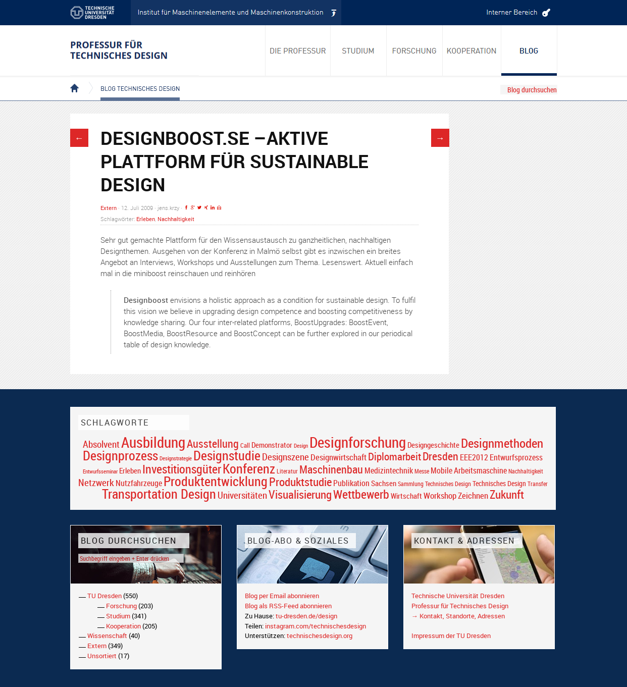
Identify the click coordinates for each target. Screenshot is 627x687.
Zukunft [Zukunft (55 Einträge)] (507, 494)
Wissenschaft (107, 635)
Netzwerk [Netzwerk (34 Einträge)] (96, 482)
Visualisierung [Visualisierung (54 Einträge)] (300, 494)
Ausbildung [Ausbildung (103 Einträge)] (153, 442)
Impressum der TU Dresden (451, 635)
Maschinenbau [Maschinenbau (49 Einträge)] (331, 469)
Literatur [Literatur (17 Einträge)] (287, 471)
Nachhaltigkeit (176, 219)
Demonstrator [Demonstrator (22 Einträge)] (271, 445)
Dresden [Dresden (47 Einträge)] (440, 456)
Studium (118, 615)
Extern (108, 208)
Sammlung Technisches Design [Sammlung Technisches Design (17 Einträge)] (434, 484)
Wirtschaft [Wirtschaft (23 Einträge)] (406, 496)
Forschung (121, 605)
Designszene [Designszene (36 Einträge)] (285, 456)
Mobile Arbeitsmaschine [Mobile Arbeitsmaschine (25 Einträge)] (469, 470)
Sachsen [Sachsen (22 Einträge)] (383, 483)
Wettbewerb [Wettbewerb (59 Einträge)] (361, 494)
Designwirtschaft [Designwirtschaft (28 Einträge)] (338, 457)
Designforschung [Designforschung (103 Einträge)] (357, 442)
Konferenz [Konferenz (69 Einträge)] (249, 468)
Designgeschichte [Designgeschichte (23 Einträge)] (433, 445)
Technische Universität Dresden (457, 595)
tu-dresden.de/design (306, 615)
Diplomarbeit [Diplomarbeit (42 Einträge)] (394, 456)
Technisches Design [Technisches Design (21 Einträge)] (499, 483)
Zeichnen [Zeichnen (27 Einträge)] (473, 495)
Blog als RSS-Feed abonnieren (288, 605)
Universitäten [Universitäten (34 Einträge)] (242, 495)
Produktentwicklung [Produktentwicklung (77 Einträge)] (216, 481)
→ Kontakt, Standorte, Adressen (458, 615)
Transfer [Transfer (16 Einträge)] (538, 484)
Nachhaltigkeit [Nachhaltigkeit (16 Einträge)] (525, 471)
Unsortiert (102, 655)
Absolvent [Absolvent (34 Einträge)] (101, 444)
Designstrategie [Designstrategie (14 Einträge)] (176, 458)
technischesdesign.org (319, 635)
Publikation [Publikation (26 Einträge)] (351, 483)
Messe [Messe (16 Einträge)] (421, 471)
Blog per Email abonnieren (282, 595)
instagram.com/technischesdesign (315, 625)
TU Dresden (104, 595)
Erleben (145, 219)
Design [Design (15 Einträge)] (301, 445)
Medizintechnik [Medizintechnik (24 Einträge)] (388, 470)
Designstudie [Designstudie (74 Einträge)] (226, 455)
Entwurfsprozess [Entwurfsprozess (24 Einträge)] (516, 457)
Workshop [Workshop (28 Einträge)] (440, 495)
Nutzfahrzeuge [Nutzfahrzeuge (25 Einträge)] (139, 483)
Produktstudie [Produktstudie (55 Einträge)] (300, 481)
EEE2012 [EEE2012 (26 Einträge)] (474, 457)
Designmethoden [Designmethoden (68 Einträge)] (502, 442)
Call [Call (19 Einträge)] (245, 445)
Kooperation (123, 625)
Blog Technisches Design (132, 80)
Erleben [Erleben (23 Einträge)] (130, 470)
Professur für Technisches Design (459, 605)
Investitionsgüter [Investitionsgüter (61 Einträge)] (181, 469)
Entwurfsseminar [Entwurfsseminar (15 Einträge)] (100, 471)
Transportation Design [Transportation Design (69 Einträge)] (159, 493)
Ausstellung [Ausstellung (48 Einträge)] (213, 443)
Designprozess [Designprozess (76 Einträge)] (120, 455)
